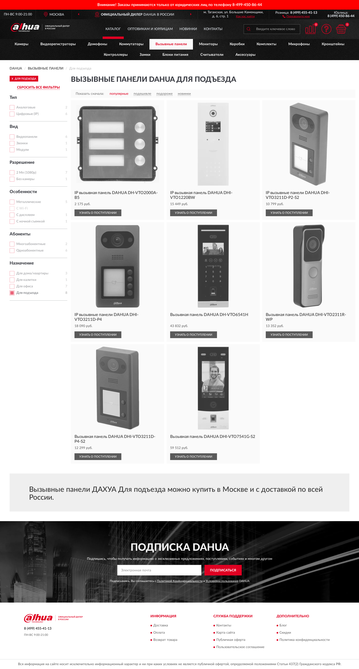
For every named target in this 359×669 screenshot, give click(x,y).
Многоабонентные (30, 244)
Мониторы (208, 44)
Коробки (237, 44)
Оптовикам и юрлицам (150, 29)
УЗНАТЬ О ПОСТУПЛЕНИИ (98, 212)
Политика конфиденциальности (304, 640)
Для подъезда (27, 293)
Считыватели (211, 55)
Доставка (160, 625)
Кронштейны (333, 44)
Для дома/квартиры (32, 273)
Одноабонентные (29, 250)
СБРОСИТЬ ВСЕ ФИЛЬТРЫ (38, 87)
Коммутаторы (131, 44)
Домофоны (97, 44)
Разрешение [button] (22, 162)
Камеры (21, 44)
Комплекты (266, 44)
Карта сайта (225, 632)
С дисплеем (25, 215)
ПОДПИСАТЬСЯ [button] (223, 570)
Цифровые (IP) (27, 114)
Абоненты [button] (20, 234)
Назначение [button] (22, 263)
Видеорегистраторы (58, 44)
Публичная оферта (230, 640)
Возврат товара (165, 640)
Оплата (159, 632)
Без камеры (25, 179)
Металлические (28, 202)
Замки (145, 55)
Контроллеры (116, 55)
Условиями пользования (222, 581)
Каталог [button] (113, 29)
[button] (296, 16)
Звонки (22, 143)
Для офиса (24, 286)
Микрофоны (299, 44)
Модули (22, 149)
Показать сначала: (90, 93)
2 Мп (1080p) (26, 172)
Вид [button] (14, 127)
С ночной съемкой (30, 221)
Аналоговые (25, 107)
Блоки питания (175, 55)
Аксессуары (245, 55)
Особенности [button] (23, 192)
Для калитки (26, 280)
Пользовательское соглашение (240, 647)
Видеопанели (26, 137)
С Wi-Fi (22, 208)
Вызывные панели (171, 44)
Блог (283, 625)
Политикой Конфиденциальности (180, 581)
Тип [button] (13, 97)
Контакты (213, 29)
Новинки (188, 29)
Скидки (285, 632)
